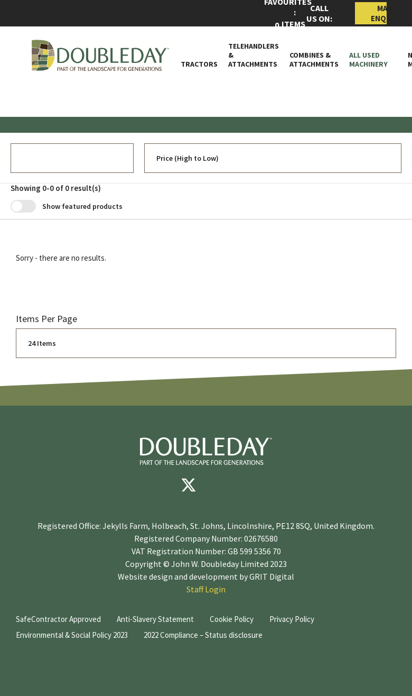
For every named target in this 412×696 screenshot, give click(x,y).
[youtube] (220, 484)
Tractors (199, 64)
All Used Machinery (368, 60)
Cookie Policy (232, 619)
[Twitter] (188, 484)
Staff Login (206, 589)
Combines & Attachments (314, 60)
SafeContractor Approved (58, 619)
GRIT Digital (271, 576)
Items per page (46, 319)
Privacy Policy (291, 619)
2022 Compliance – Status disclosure (203, 635)
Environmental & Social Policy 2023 (72, 635)
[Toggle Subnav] (392, 64)
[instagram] (251, 484)
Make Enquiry (379, 13)
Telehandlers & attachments (253, 55)
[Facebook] (156, 484)
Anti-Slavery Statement (155, 619)
